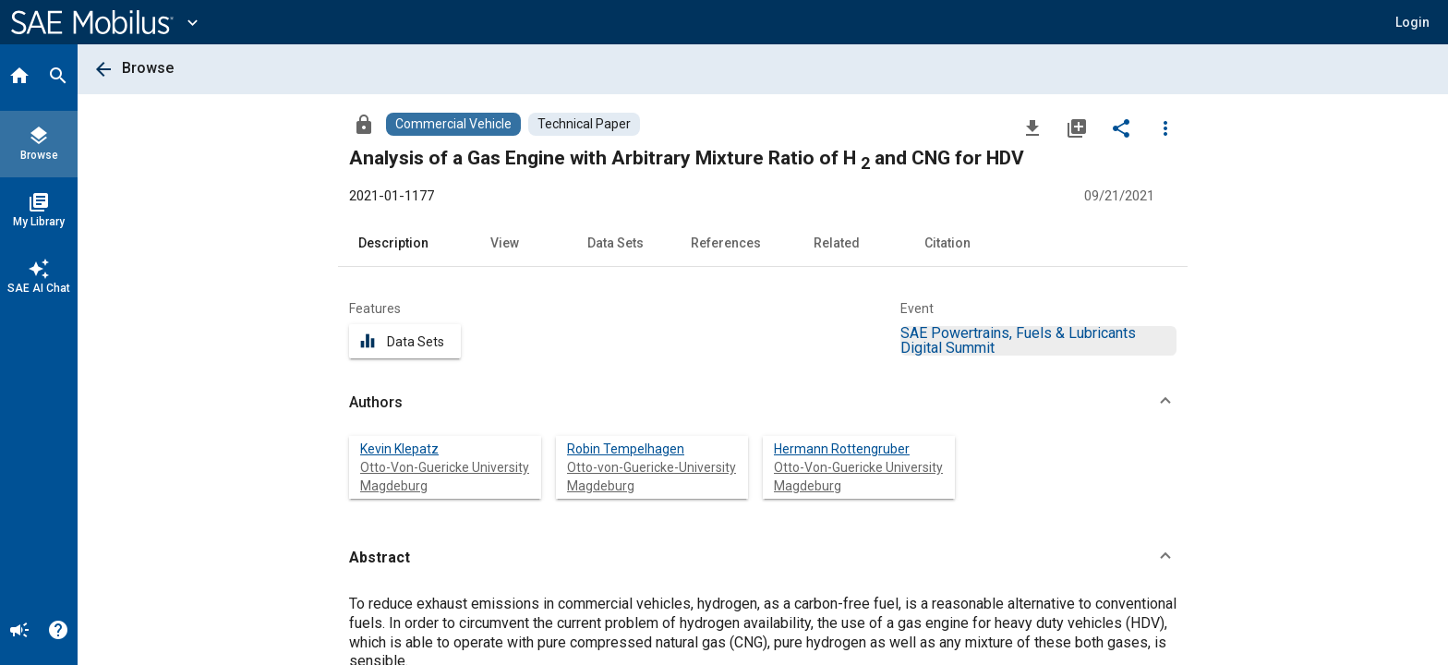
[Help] (58, 631)
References (726, 243)
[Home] (19, 77)
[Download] (1032, 127)
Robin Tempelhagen (625, 448)
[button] (1412, 22)
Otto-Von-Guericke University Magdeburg (444, 476)
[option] (1018, 340)
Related (837, 243)
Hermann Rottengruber (842, 448)
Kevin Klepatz (399, 448)
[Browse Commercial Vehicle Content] (453, 124)
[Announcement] (19, 631)
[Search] (58, 77)
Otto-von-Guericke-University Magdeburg (651, 476)
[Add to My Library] (1076, 127)
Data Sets (615, 243)
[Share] (1121, 127)
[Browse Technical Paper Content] (584, 124)
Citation (947, 243)
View (504, 243)
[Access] (363, 123)
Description (393, 243)
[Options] (1165, 127)
